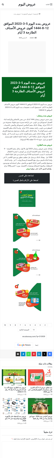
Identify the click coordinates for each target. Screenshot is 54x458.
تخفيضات (26, 107)
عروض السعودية (27, 14)
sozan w (32, 38)
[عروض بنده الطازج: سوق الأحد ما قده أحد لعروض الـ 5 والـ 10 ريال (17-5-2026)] (14, 377)
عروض (28, 169)
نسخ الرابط (14, 337)
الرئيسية (36, 14)
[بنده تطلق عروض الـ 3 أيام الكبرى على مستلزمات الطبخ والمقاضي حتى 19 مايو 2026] (40, 377)
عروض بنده (17, 14)
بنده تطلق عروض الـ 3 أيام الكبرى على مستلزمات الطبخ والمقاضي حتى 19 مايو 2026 (40, 390)
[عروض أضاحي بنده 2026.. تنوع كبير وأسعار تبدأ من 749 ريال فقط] (40, 406)
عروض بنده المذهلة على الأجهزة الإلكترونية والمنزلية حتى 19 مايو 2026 (15, 418)
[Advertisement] (27, 57)
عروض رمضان (22, 19)
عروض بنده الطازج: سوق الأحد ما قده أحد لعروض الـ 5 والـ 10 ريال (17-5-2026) (15, 390)
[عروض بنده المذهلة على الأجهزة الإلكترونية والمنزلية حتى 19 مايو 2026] (14, 406)
